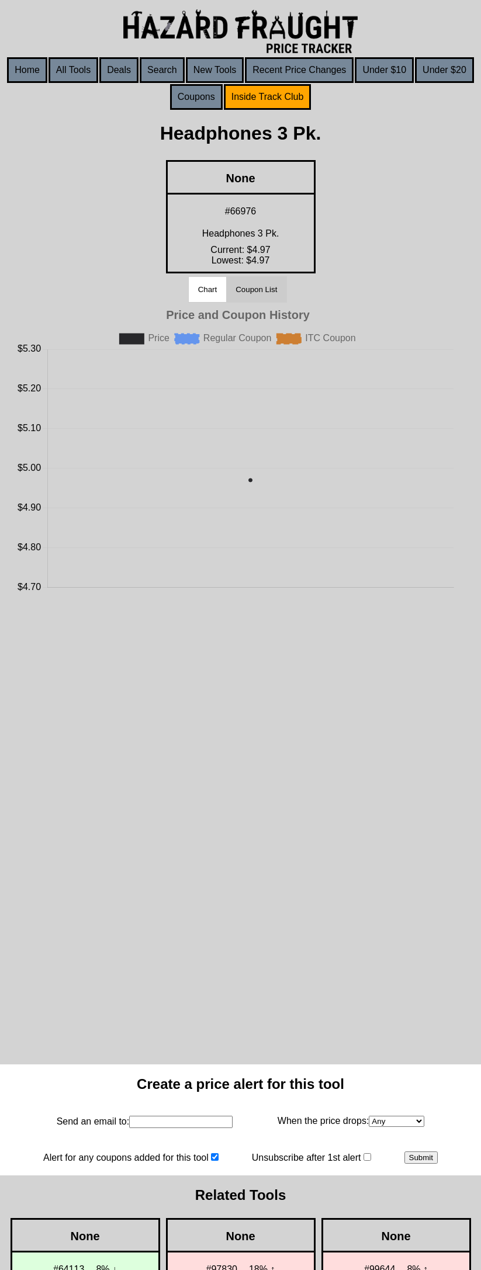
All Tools (73, 70)
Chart (207, 289)
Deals (119, 70)
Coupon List (256, 289)
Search (162, 70)
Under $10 (384, 70)
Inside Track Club (267, 97)
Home (27, 70)
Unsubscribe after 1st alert (306, 1158)
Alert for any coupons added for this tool (126, 1158)
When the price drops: (323, 1121)
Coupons (196, 97)
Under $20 (444, 70)
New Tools (215, 70)
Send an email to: (93, 1121)
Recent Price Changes (299, 70)
